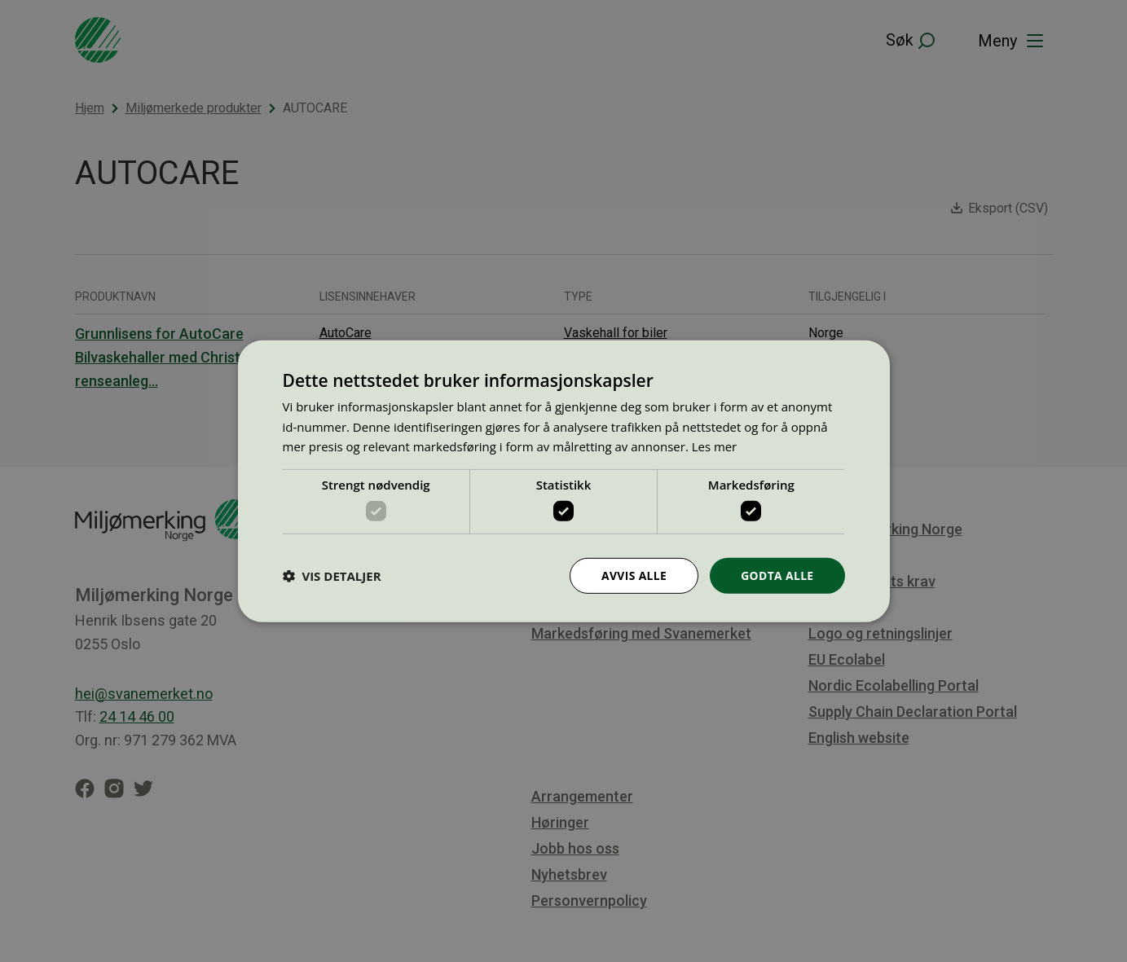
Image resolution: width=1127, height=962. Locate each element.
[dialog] (564, 481)
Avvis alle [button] (633, 574)
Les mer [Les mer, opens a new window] (714, 446)
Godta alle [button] (776, 574)
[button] (332, 576)
